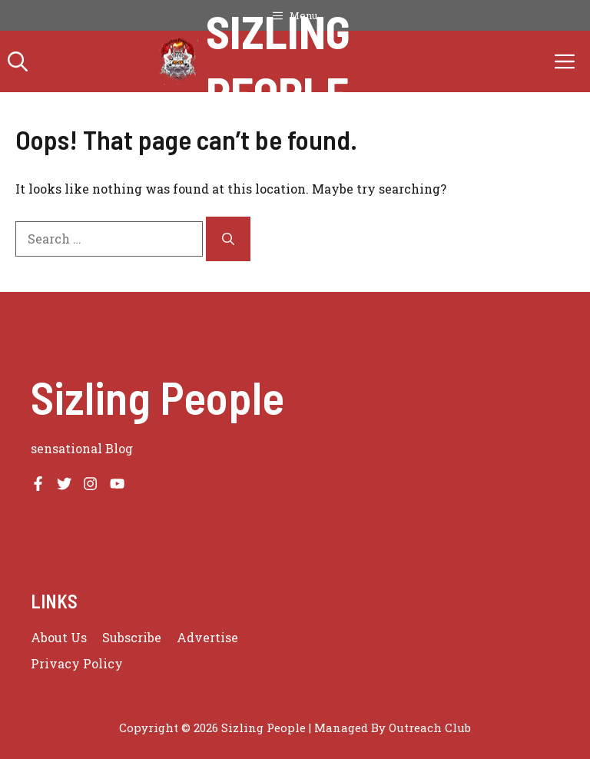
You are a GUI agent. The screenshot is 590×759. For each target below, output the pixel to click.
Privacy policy (77, 663)
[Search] (228, 239)
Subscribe (131, 637)
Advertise (207, 637)
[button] (17, 61)
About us (59, 637)
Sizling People (278, 61)
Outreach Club (430, 727)
